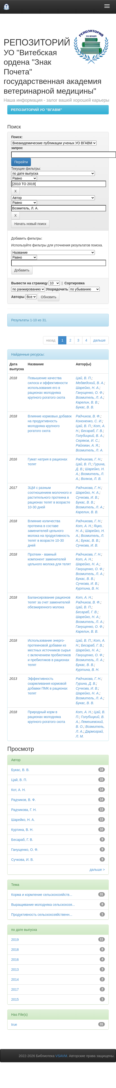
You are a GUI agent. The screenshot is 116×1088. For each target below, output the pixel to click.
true (14, 1024)
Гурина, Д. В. (86, 683)
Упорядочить (57, 289)
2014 (15, 979)
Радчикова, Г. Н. (88, 459)
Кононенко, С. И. (89, 421)
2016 (15, 960)
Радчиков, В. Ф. (88, 416)
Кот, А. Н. (84, 526)
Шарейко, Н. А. (87, 388)
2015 (15, 999)
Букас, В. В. (85, 407)
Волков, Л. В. (91, 479)
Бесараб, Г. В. (92, 431)
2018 (15, 950)
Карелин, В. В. (87, 402)
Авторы (17, 297)
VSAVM (61, 1056)
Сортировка (74, 283)
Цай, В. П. (83, 378)
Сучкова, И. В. (87, 497)
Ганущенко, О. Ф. (89, 393)
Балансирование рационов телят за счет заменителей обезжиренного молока (49, 602)
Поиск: (17, 137)
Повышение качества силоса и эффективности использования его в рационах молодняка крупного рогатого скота (48, 387)
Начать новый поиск (30, 224)
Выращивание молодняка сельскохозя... (43, 905)
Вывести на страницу (29, 283)
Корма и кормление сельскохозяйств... (41, 895)
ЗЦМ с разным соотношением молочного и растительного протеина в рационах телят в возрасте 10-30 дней (49, 497)
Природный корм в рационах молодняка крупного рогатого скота (46, 717)
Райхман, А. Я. (87, 445)
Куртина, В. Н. (87, 588)
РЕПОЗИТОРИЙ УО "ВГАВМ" (36, 110)
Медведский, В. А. (90, 383)
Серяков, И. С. (87, 440)
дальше (99, 340)
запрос (17, 148)
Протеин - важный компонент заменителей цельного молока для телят (49, 559)
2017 (15, 989)
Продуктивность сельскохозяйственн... (41, 915)
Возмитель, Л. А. (89, 397)
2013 (15, 969)
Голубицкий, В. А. (89, 436)
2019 (15, 940)
